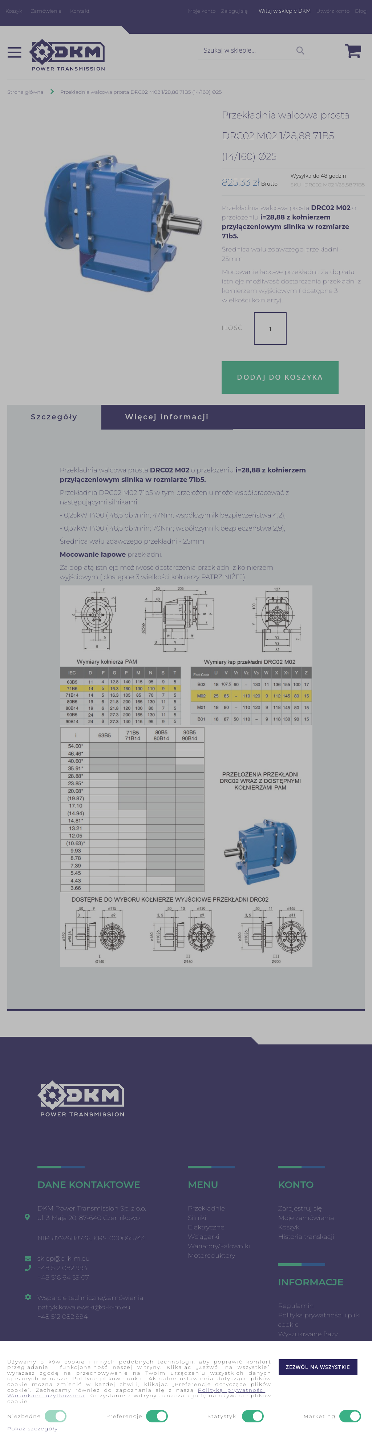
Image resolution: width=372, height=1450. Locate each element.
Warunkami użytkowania (46, 1395)
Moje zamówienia (306, 1218)
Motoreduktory (211, 1256)
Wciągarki (203, 1237)
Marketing (319, 1416)
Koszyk (13, 11)
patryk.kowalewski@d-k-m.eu (83, 1307)
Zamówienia (46, 11)
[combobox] (254, 51)
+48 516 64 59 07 (63, 1277)
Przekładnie (206, 1208)
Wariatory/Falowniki (219, 1246)
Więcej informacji (167, 416)
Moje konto (201, 11)
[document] (186, 1395)
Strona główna (25, 92)
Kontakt (80, 11)
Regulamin (296, 1306)
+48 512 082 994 (62, 1268)
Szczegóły (54, 416)
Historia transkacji (306, 1237)
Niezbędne (24, 1416)
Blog (361, 11)
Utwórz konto (332, 11)
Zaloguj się (234, 11)
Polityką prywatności (231, 1390)
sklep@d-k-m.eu (63, 1258)
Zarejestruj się (300, 1208)
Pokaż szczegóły (32, 1428)
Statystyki (223, 1416)
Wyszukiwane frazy (307, 1334)
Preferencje (124, 1416)
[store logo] (67, 55)
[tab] (54, 417)
